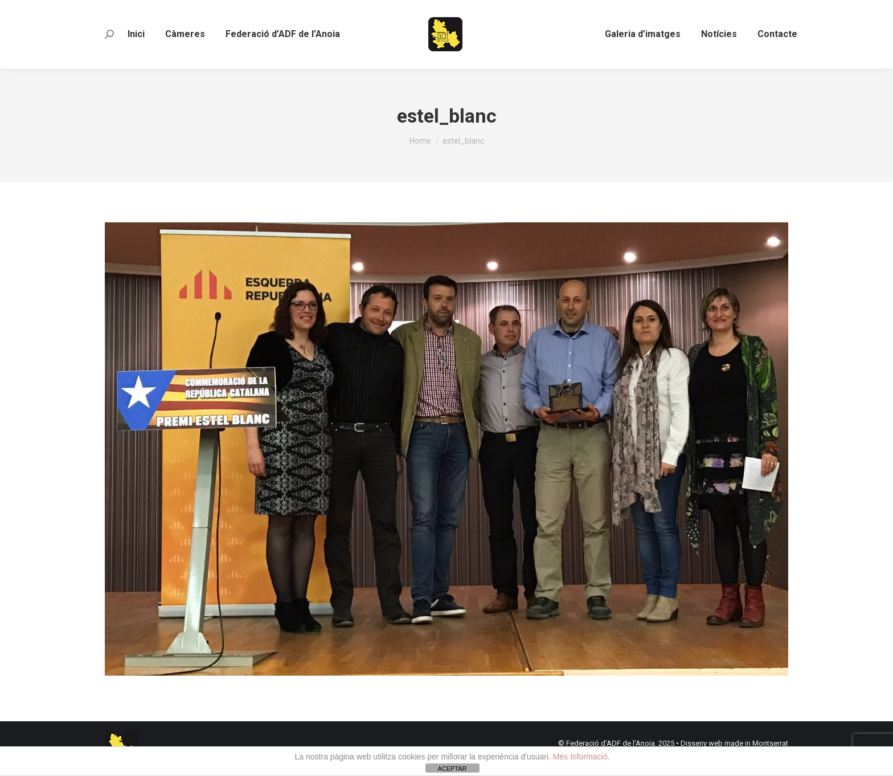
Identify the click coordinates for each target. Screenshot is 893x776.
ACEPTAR (451, 768)
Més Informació (580, 756)
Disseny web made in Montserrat (734, 743)
